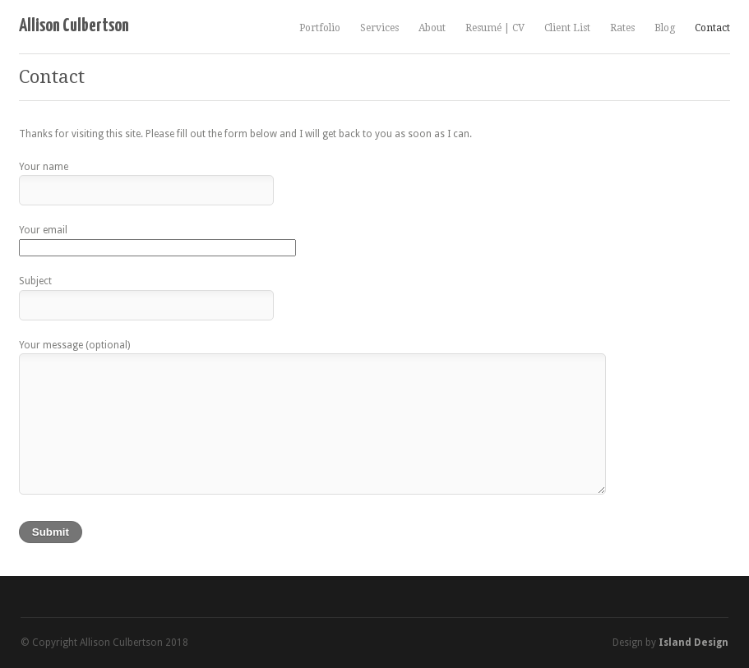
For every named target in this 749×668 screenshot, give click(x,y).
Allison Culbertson (74, 25)
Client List (567, 28)
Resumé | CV (495, 28)
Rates (622, 28)
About (432, 28)
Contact (712, 28)
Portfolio (319, 28)
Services (379, 28)
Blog (664, 28)
